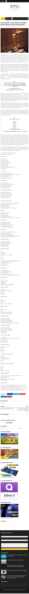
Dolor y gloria (23, 94)
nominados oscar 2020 (9, 26)
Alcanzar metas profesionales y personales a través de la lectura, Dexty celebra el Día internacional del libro (16, 577)
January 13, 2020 (18, 90)
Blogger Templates (21, 590)
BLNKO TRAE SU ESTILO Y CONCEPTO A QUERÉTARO (17, 571)
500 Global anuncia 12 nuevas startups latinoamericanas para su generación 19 (15, 566)
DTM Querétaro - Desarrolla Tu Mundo (11, 429)
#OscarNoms (10, 85)
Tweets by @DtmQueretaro (6, 524)
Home (3, 18)
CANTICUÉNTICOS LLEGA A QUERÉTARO (15, 560)
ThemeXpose (10, 590)
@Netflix (13, 129)
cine (3, 26)
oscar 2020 (15, 26)
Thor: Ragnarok (8, 77)
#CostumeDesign (16, 85)
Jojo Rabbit (6, 76)
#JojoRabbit (23, 84)
